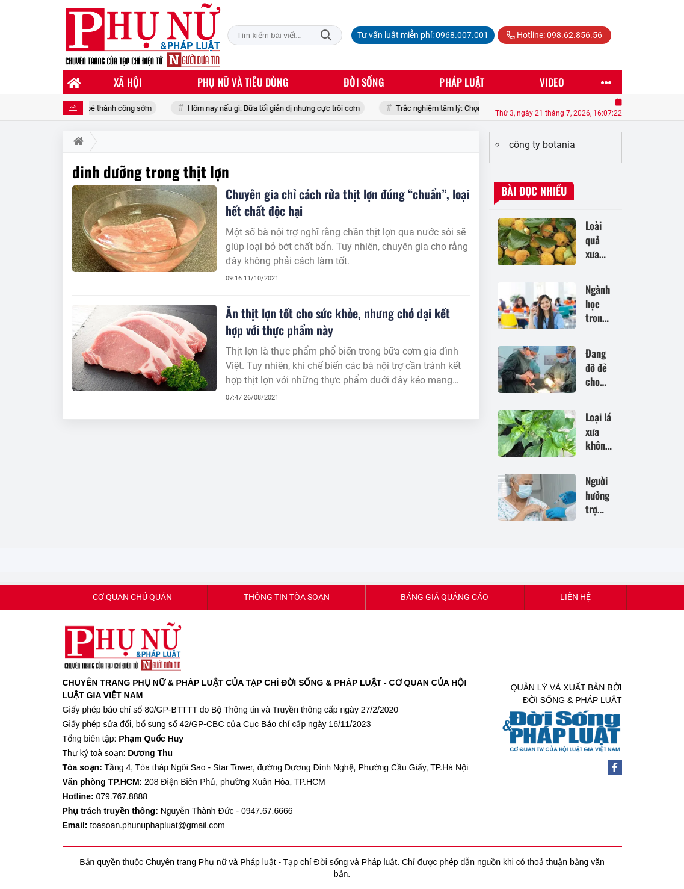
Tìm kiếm (326, 35)
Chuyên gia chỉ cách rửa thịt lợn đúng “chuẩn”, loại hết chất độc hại (347, 202)
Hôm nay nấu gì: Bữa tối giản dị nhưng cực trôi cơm (281, 108)
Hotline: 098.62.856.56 (554, 35)
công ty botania (542, 144)
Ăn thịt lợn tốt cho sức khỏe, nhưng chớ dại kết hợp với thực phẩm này (338, 321)
